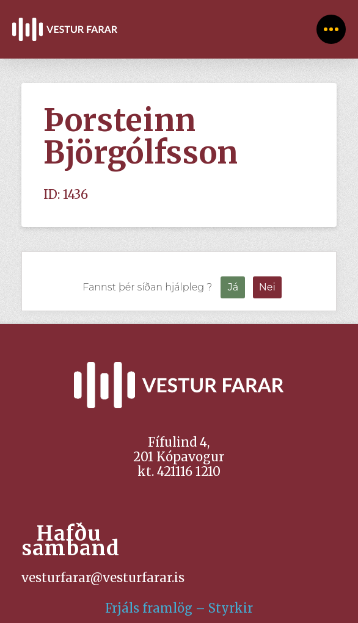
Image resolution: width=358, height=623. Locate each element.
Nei (267, 287)
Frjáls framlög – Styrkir (179, 608)
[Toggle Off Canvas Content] (331, 29)
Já (233, 287)
